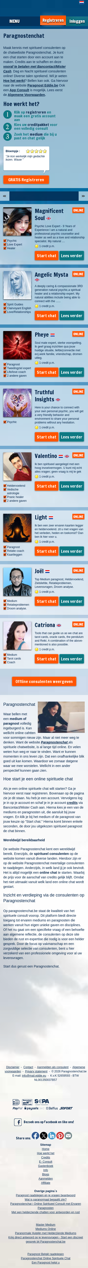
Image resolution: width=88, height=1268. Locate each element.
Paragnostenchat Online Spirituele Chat (45, 1258)
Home (45, 1149)
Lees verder (71, 256)
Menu (14, 21)
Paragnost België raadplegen (45, 1254)
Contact (28, 1067)
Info (45, 1170)
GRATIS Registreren (26, 180)
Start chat (46, 256)
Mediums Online (45, 1229)
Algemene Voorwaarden (26, 95)
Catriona (48, 625)
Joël (42, 571)
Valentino (52, 456)
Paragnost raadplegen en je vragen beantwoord (46, 1195)
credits (72, 803)
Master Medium (45, 1224)
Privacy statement (36, 1071)
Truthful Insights (47, 395)
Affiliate (45, 1183)
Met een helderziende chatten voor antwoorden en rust (45, 1212)
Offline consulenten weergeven (44, 681)
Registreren (53, 20)
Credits (45, 1157)
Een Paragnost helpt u (46, 1262)
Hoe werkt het (45, 1153)
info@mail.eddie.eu (34, 1075)
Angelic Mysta (51, 276)
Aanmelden (45, 1178)
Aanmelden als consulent (53, 1067)
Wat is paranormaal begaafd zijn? (45, 1199)
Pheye (45, 335)
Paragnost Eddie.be (42, 85)
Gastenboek (45, 1166)
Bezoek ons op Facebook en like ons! (44, 1122)
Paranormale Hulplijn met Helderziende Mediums (45, 1233)
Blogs (45, 1174)
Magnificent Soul (49, 214)
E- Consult (45, 1161)
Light (44, 517)
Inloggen (77, 21)
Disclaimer (12, 1067)
